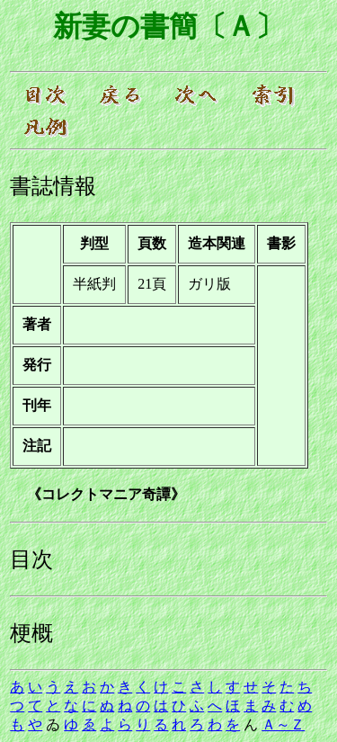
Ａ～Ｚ (283, 724)
